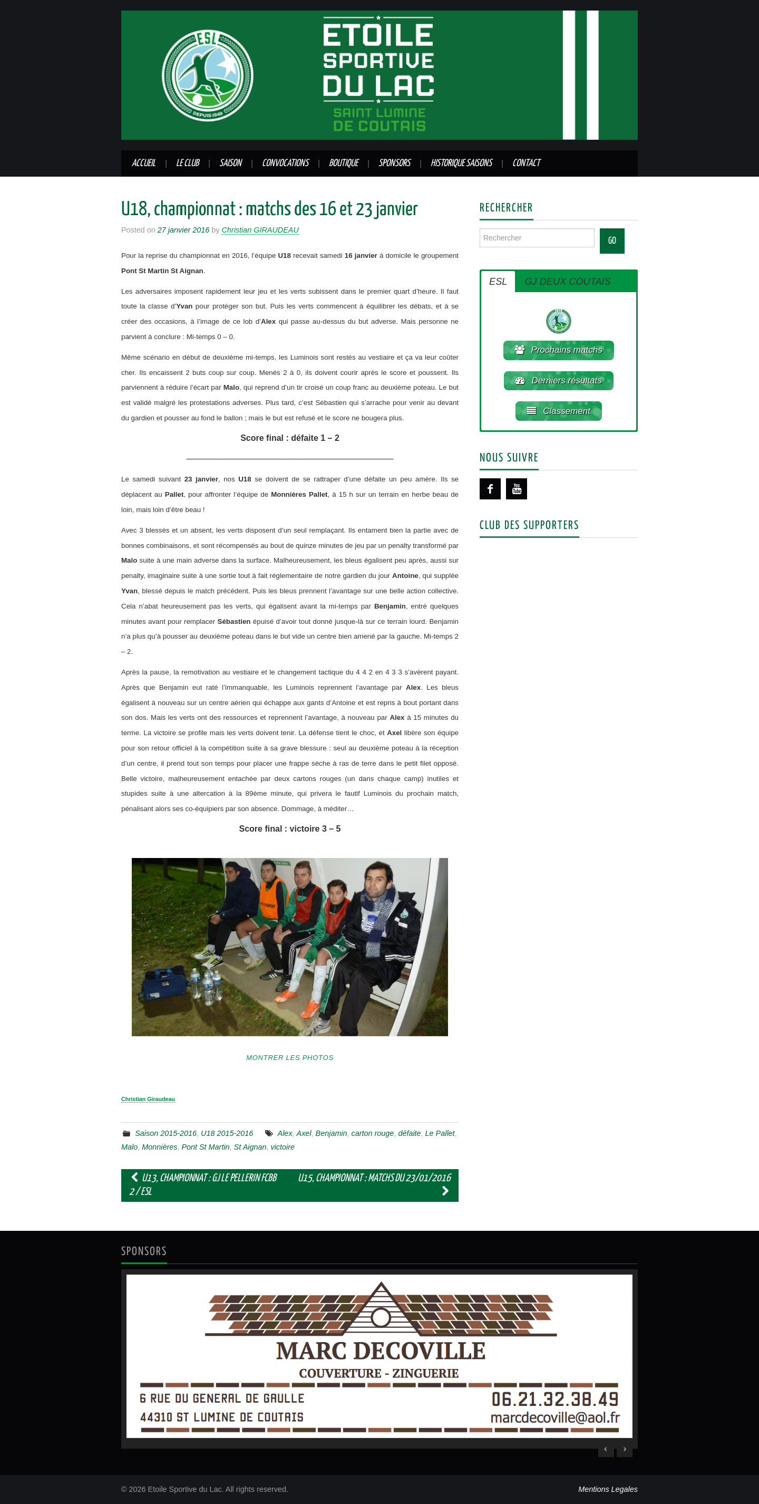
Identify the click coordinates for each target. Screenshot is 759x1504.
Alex (285, 1133)
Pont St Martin (205, 1147)
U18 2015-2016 (227, 1133)
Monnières (159, 1147)
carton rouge (373, 1133)
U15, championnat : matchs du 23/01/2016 (374, 1185)
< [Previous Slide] (606, 1449)
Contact (526, 163)
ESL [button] (498, 281)
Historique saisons (461, 163)
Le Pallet (440, 1133)
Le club (187, 163)
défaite (409, 1133)
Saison (230, 163)
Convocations (285, 163)
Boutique (343, 163)
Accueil (143, 163)
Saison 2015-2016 (166, 1133)
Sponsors (394, 163)
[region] (379, 1359)
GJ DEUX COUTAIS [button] (567, 281)
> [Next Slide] (624, 1449)
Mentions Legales (608, 1489)
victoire (282, 1147)
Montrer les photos (290, 1058)
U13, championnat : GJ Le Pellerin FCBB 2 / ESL (202, 1185)
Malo (129, 1147)
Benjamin (331, 1133)
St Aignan (250, 1147)
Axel (304, 1133)
